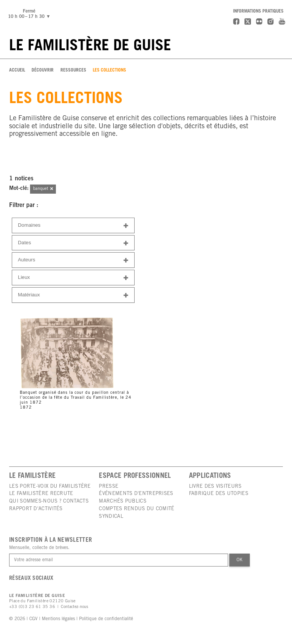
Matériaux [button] (73, 295)
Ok (239, 560)
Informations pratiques (258, 11)
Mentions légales (58, 619)
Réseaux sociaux (31, 578)
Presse (108, 486)
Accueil (17, 70)
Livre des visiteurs (215, 486)
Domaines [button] (73, 225)
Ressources (73, 70)
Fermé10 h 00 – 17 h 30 (30, 14)
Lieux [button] (73, 278)
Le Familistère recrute (41, 494)
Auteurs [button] (73, 260)
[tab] (73, 225)
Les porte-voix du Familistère (50, 486)
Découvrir (43, 70)
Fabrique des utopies (218, 494)
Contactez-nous (74, 607)
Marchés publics (122, 501)
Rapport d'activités (36, 509)
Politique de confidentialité (106, 619)
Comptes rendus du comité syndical (136, 512)
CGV (33, 619)
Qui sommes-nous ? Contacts (49, 501)
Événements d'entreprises (136, 494)
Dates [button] (73, 243)
